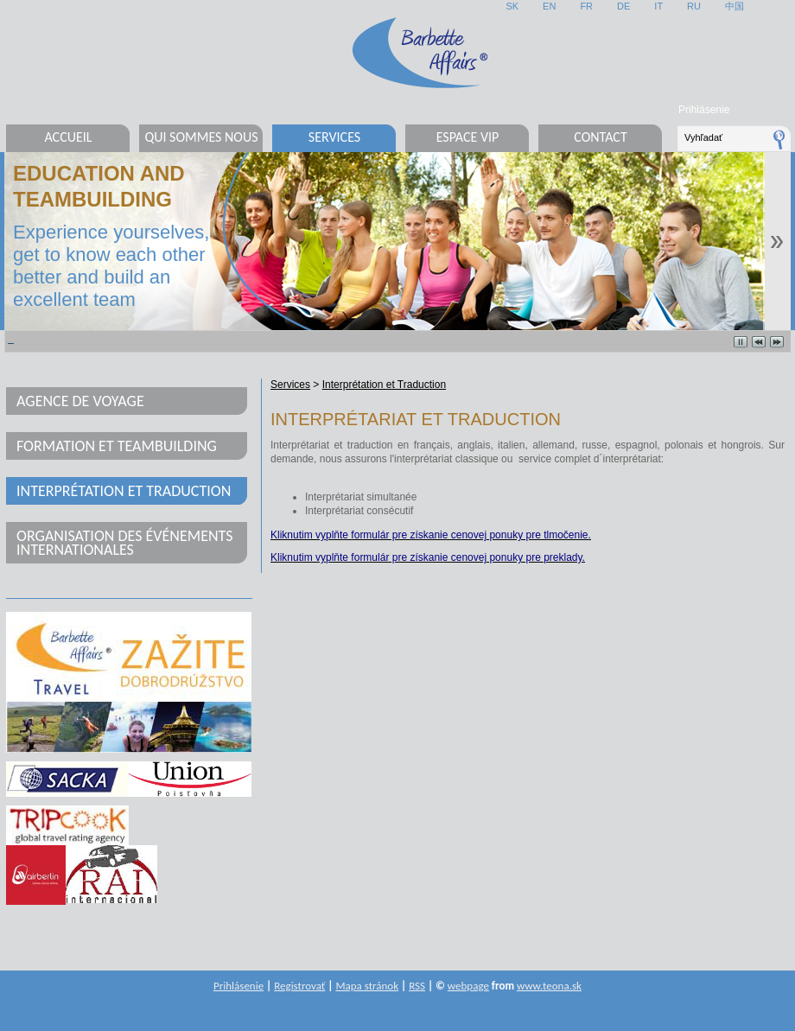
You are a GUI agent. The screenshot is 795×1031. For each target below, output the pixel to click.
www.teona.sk (549, 985)
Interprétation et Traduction (123, 490)
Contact (600, 137)
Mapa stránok (366, 985)
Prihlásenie (703, 110)
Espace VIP (467, 137)
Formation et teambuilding (116, 445)
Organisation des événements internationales (124, 542)
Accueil (68, 137)
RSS (417, 985)
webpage (468, 985)
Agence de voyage (80, 400)
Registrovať (299, 985)
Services (334, 137)
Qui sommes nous (201, 137)
